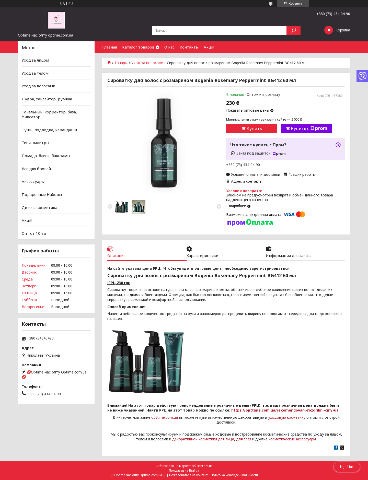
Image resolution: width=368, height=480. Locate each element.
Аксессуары (33, 181)
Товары (121, 63)
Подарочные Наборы (42, 194)
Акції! (209, 47)
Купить (254, 128)
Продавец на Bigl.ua (184, 470)
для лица (226, 439)
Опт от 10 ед (34, 233)
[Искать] (293, 30)
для (239, 439)
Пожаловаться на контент (188, 475)
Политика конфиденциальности (234, 475)
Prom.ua (206, 466)
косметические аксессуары (292, 439)
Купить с (309, 128)
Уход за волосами (147, 63)
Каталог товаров (138, 47)
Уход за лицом (35, 60)
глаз (247, 439)
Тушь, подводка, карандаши (49, 129)
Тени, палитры (35, 142)
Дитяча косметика (39, 207)
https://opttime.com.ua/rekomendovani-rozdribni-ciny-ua (285, 410)
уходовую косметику (286, 417)
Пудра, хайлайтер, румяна (47, 98)
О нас (169, 47)
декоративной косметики (194, 439)
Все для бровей (36, 168)
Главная (109, 47)
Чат (347, 466)
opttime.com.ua (164, 417)
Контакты (189, 47)
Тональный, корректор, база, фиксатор (49, 114)
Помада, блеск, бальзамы (46, 155)
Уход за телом (35, 73)
